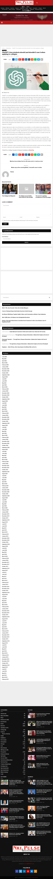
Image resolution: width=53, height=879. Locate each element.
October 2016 (5, 590)
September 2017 (5, 568)
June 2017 (4, 574)
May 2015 (4, 624)
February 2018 (5, 558)
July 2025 (4, 378)
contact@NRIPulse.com (29, 863)
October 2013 (5, 663)
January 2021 (5, 487)
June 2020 (4, 501)
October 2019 (5, 518)
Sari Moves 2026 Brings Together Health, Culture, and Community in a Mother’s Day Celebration (24, 314)
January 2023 (5, 439)
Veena (4, 56)
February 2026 (5, 364)
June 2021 (4, 477)
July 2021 (4, 475)
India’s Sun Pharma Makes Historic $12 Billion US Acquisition (43, 807)
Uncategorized (4, 766)
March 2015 (4, 628)
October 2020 (5, 493)
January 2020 (5, 512)
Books (27, 8)
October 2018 (5, 542)
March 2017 (4, 580)
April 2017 (4, 578)
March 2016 (4, 604)
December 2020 (5, 489)
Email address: (5, 236)
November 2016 (5, 588)
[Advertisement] (26, 35)
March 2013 (4, 677)
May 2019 (4, 528)
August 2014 (5, 643)
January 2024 (5, 415)
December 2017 (5, 562)
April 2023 (4, 433)
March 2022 (4, 459)
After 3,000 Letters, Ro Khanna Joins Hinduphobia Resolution (16, 317)
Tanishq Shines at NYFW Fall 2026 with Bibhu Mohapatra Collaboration (43, 740)
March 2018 (4, 556)
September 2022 (5, 447)
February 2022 (5, 461)
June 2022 (4, 453)
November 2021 (5, 467)
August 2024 (5, 401)
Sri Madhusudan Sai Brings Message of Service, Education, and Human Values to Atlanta (17, 826)
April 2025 (4, 385)
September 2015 (5, 616)
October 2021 (5, 469)
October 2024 (5, 397)
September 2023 (5, 423)
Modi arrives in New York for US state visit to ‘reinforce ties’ (26, 161)
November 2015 (5, 612)
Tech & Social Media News (6, 760)
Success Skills (4, 758)
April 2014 (4, 651)
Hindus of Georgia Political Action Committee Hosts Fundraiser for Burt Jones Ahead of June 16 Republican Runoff (16, 792)
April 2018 (4, 554)
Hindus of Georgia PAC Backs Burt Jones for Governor (16, 801)
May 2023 (4, 431)
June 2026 (4, 356)
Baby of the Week (4, 715)
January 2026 (5, 366)
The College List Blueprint (8, 196)
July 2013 (4, 669)
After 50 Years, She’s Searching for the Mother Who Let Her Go (22, 347)
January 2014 (5, 657)
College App (18, 9)
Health (30, 8)
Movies (44, 8)
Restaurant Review (38, 9)
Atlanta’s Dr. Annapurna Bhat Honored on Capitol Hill (16, 834)
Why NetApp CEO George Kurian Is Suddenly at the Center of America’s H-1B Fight (44, 791)
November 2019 (5, 516)
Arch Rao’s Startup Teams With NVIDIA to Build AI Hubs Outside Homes (44, 799)
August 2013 (5, 667)
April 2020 (4, 505)
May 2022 (4, 455)
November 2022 (5, 443)
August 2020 (5, 497)
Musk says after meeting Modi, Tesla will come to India (26, 167)
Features (17, 8)
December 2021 (5, 465)
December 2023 (5, 417)
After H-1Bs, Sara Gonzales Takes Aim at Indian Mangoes (15, 307)
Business (12, 8)
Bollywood (32, 9)
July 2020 (4, 499)
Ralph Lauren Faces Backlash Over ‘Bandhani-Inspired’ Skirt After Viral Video (44, 732)
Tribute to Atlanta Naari (6, 764)
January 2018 (5, 560)
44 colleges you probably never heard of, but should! (26, 196)
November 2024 (5, 395)
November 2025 (5, 370)
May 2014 (4, 649)
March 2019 (4, 532)
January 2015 (5, 632)
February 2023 (5, 437)
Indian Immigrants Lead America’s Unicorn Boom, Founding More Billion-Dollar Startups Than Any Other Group (44, 782)
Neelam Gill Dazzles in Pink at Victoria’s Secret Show (43, 756)
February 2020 (5, 509)
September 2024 (5, 399)
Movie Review (4, 747)
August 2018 (5, 546)
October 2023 (5, 421)
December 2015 (5, 610)
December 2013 (5, 659)
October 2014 (5, 638)
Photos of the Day (6, 733)
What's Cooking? (4, 772)
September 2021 (5, 471)
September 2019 (5, 520)
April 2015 (4, 626)
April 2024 (4, 409)
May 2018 (4, 552)
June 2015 (4, 622)
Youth (2, 774)
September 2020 (5, 495)
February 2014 (5, 655)
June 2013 (4, 671)
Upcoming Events (5, 768)
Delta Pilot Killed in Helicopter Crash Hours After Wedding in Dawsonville (16, 818)
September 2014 (5, 641)
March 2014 (4, 653)
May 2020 (4, 503)
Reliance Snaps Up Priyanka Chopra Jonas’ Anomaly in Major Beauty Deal (44, 816)
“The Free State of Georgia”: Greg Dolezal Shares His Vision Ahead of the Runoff (16, 810)
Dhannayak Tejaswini (7, 339)
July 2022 (4, 451)
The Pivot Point (5, 9)
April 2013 (4, 675)
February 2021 (5, 485)
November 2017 (5, 564)
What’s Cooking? (12, 9)
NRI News (7, 8)
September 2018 (5, 544)
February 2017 (5, 582)
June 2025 (4, 380)
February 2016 (5, 606)
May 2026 (4, 358)
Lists (2, 745)
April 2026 (4, 360)
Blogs (2, 717)
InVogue (40, 8)
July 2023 (4, 427)
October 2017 (5, 566)
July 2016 (4, 596)
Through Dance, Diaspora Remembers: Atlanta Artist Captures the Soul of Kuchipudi (29, 343)
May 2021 (4, 479)
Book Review (3, 721)
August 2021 (5, 473)
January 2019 (5, 536)
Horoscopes (3, 739)
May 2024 (4, 407)
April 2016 (4, 602)
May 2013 (4, 673)
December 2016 (5, 586)
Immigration (35, 8)
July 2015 (4, 620)
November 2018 (5, 540)
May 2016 (4, 600)
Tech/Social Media (25, 9)
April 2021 (4, 481)
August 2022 (5, 449)
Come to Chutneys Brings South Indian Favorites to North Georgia (17, 311)
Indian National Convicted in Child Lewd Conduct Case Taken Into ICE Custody (27, 331)
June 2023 (4, 429)
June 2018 (4, 550)
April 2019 (4, 530)
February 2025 (5, 389)
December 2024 (5, 393)
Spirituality (3, 756)
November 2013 (5, 661)
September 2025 (5, 374)
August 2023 (5, 425)
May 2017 (4, 576)
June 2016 (4, 598)
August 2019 (5, 522)
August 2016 (5, 594)
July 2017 (4, 572)
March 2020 (4, 507)
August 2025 (5, 376)
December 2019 (5, 514)
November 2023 (5, 419)
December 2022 (5, 441)
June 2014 (4, 647)
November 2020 (5, 491)
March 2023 (4, 435)
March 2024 (4, 411)
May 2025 (4, 383)
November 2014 (5, 636)
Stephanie (4, 347)
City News (2, 8)
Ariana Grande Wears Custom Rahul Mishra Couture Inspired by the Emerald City (44, 749)
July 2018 (4, 548)
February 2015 (5, 630)
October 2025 (5, 372)
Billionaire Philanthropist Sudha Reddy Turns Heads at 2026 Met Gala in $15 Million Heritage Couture (44, 723)
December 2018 (5, 538)
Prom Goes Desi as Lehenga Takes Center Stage (43, 714)
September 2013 (5, 665)
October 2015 (5, 614)
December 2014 (5, 634)
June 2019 (4, 526)
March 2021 (4, 483)
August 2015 (5, 618)
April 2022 (4, 457)
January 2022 (5, 463)
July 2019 (4, 524)
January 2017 (5, 584)
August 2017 (5, 570)
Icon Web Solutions (34, 877)
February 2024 (5, 413)
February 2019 (5, 534)
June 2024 (4, 405)
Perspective (22, 8)
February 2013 (5, 679)
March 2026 (4, 362)
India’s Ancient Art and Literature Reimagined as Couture (42, 765)
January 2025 (5, 391)
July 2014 (4, 645)
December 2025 (5, 368)
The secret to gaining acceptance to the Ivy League (43, 196)
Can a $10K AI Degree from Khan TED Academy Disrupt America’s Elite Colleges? (43, 824)
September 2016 (5, 592)
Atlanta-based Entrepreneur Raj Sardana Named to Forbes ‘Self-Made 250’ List (43, 832)
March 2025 (4, 387)
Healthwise (3, 737)
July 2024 (4, 403)
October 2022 (5, 445)
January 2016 (5, 608)
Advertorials (3, 713)
